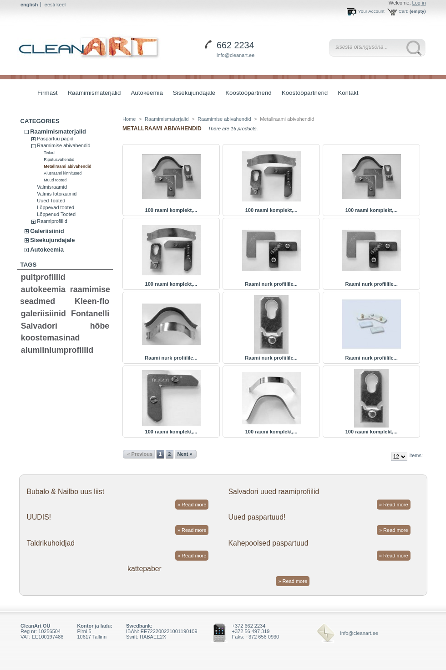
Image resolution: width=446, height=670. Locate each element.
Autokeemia (144, 93)
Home (129, 119)
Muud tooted (55, 180)
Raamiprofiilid (52, 221)
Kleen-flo (92, 301)
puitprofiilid (43, 277)
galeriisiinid (43, 313)
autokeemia (43, 289)
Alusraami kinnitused (62, 173)
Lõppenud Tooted (56, 214)
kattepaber (144, 568)
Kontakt (348, 92)
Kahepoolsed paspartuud (268, 543)
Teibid (49, 152)
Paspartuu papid (55, 138)
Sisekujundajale (191, 93)
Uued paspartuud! (257, 517)
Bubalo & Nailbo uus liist (65, 491)
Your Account (371, 11)
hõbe (100, 325)
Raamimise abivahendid (63, 145)
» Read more (192, 504)
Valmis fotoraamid (56, 193)
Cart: (403, 11)
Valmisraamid (52, 187)
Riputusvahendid (59, 159)
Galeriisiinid (47, 230)
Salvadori (39, 325)
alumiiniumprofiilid (57, 350)
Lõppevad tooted (55, 207)
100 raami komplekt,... (171, 210)
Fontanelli (90, 313)
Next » (185, 454)
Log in (419, 2)
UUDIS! (38, 517)
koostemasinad (50, 337)
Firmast (47, 92)
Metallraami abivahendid (67, 166)
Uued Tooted (51, 200)
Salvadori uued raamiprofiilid (273, 491)
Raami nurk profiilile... (271, 284)
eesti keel (55, 4)
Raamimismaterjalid (92, 93)
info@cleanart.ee (235, 55)
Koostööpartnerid (248, 92)
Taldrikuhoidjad (50, 543)
